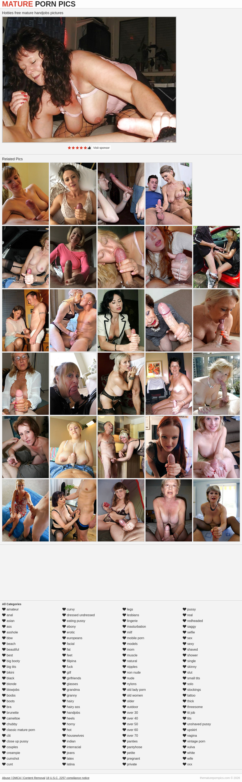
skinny (190, 666)
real (188, 615)
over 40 (130, 718)
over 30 (130, 712)
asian (8, 621)
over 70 (130, 735)
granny (69, 695)
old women (132, 695)
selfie (189, 632)
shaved (190, 649)
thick (188, 701)
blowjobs (10, 689)
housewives (73, 735)
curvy (68, 609)
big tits (9, 666)
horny (68, 724)
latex (68, 758)
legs (127, 609)
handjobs (71, 712)
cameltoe (11, 718)
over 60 (130, 730)
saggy (189, 626)
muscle (129, 655)
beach (9, 644)
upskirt (190, 730)
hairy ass (71, 707)
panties (130, 741)
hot (66, 730)
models (130, 644)
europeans (72, 638)
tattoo (189, 695)
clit (6, 735)
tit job (189, 712)
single (189, 661)
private (129, 764)
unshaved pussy (197, 724)
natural (129, 661)
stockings (192, 689)
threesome (193, 707)
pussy (189, 609)
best (7, 655)
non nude (131, 672)
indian (69, 741)
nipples (129, 666)
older (128, 701)
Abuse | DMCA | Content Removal (23, 778)
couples (10, 747)
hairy (68, 701)
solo (188, 684)
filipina (69, 661)
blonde (9, 684)
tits (187, 718)
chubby (9, 724)
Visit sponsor (101, 147)
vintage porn (194, 741)
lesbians (130, 615)
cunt (7, 764)
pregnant (131, 758)
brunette (10, 712)
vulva (189, 747)
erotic (68, 632)
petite (128, 753)
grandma (71, 689)
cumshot (10, 758)
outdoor (130, 707)
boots (8, 701)
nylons (129, 684)
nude (128, 678)
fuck (67, 666)
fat (66, 649)
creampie (11, 753)
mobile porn (133, 638)
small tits (191, 678)
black (8, 678)
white (189, 753)
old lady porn (134, 689)
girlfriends (71, 678)
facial (68, 644)
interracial (71, 747)
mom (128, 649)
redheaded (193, 621)
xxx (187, 764)
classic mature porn (18, 730)
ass (7, 626)
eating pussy (73, 621)
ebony (69, 626)
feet (67, 655)
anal (7, 615)
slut (187, 672)
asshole (10, 632)
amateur (10, 609)
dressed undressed (78, 615)
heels (68, 718)
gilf (66, 672)
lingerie (130, 621)
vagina (190, 735)
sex (187, 638)
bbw (7, 638)
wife (188, 758)
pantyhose (132, 747)
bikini (8, 672)
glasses (70, 684)
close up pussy (15, 741)
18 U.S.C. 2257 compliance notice (67, 778)
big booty (11, 661)
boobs (9, 695)
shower (190, 655)
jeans (68, 753)
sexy (188, 644)
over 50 (130, 724)
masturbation (134, 626)
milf (127, 632)
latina (68, 764)
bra (6, 707)
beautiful (10, 649)
